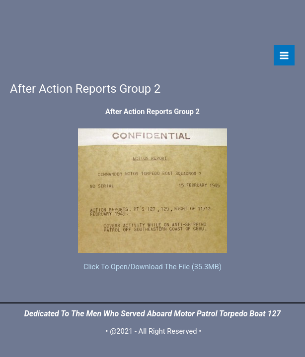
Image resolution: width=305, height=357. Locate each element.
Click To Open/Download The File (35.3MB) (152, 266)
